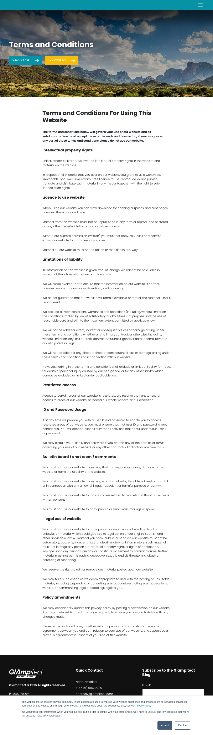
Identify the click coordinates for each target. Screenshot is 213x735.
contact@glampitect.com (94, 694)
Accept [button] (165, 725)
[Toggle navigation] (201, 5)
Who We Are (21, 60)
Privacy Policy (143, 705)
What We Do (57, 60)
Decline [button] (182, 725)
